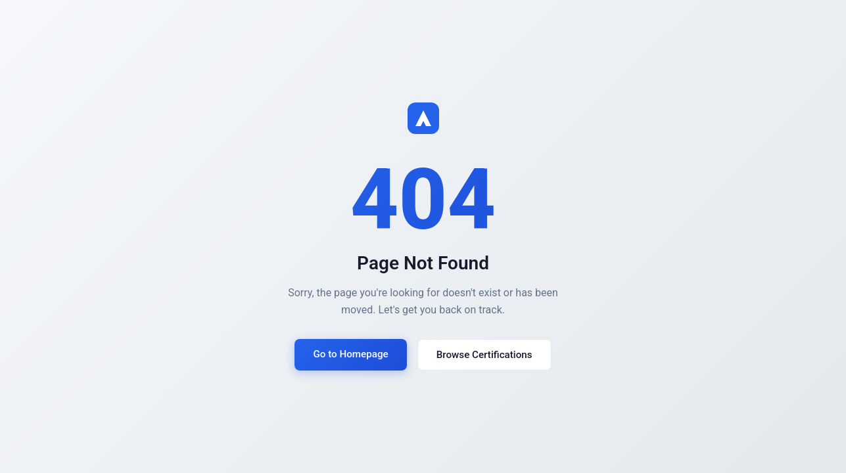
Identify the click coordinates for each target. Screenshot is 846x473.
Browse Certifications (484, 355)
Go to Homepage (350, 354)
